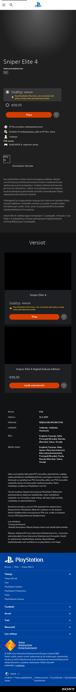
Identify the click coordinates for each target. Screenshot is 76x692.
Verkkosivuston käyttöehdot (41, 679)
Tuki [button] (38, 620)
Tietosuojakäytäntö (23, 677)
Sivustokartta (56, 677)
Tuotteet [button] (38, 606)
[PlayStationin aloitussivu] (38, 4)
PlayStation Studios (13, 586)
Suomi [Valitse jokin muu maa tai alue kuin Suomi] (12, 674)
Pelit (16, 566)
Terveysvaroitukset (16, 524)
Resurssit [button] (38, 627)
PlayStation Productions (15, 590)
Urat (6, 582)
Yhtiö (7, 595)
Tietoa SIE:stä (11, 578)
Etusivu (8, 566)
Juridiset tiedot (8, 679)
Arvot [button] (38, 613)
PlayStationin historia (14, 599)
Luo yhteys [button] (38, 633)
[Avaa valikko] (3, 5)
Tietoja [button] (38, 574)
